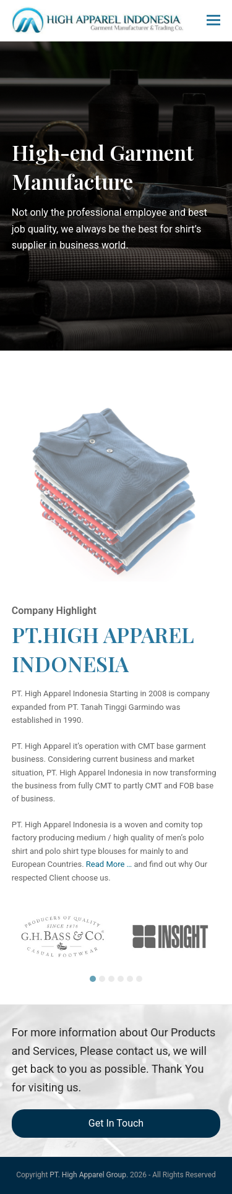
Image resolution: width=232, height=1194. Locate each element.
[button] (213, 20)
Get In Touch (116, 1123)
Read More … (109, 864)
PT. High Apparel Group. (88, 1175)
